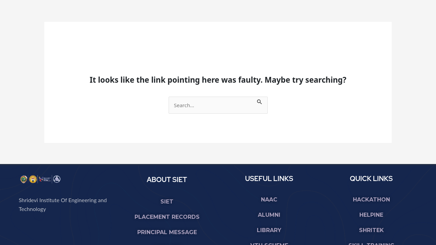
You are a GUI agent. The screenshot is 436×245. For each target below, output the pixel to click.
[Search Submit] (259, 101)
